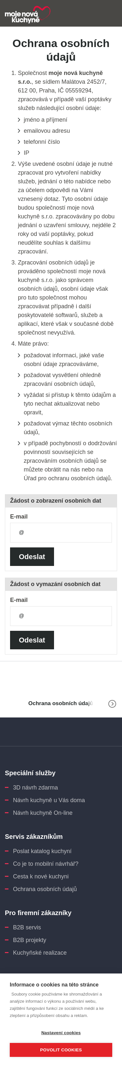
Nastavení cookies (61, 1032)
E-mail (19, 516)
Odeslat (32, 557)
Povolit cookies (61, 1049)
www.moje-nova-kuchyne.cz (10, 703)
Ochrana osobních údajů (60, 703)
